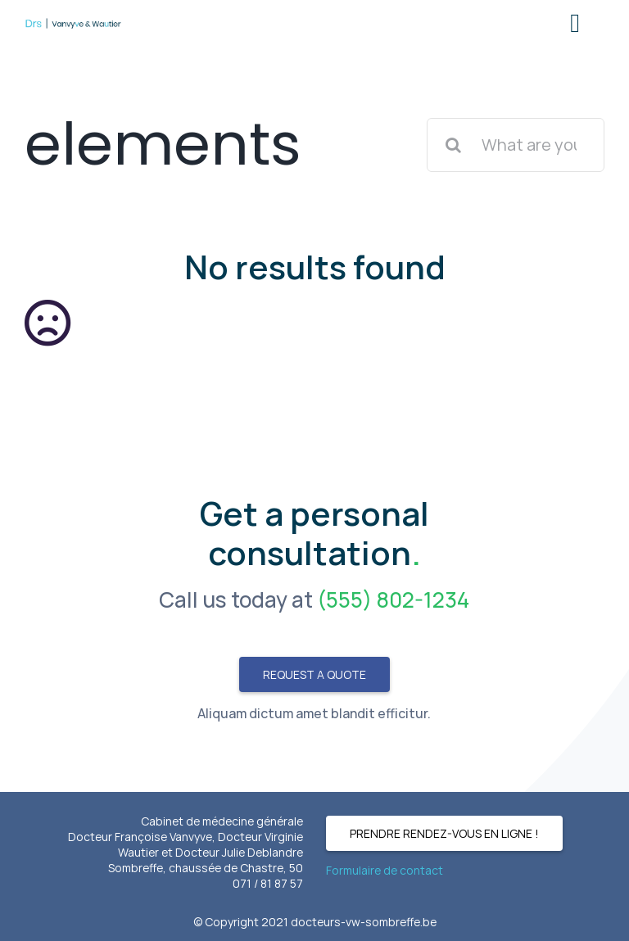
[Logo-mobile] (73, 24)
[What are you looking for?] (515, 145)
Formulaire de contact (384, 870)
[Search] (454, 145)
